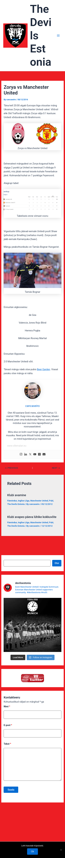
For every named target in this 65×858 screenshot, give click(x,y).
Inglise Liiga (23, 500)
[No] (61, 849)
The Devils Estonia (15, 504)
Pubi (51, 500)
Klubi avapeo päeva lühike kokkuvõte (31, 517)
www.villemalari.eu (16, 445)
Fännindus (12, 500)
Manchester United (39, 500)
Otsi (57, 563)
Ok (32, 851)
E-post (8, 725)
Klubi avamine (16, 495)
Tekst (7, 744)
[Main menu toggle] (58, 35)
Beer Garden (43, 369)
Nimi (7, 706)
